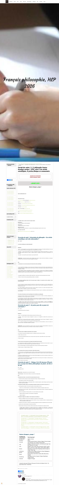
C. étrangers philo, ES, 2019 (10, 241)
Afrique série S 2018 (27, 208)
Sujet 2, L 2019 (9, 270)
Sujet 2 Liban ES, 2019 (10, 255)
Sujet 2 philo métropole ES (10, 192)
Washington (34, 1)
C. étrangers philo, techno (10, 244)
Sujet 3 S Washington (10, 277)
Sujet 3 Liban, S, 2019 (10, 252)
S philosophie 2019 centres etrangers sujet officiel (25, 231)
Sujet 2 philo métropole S (10, 198)
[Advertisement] (11, 172)
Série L (18, 1)
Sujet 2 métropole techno (10, 209)
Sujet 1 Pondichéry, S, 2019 (10, 222)
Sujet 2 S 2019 (9, 273)
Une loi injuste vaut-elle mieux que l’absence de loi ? (28, 205)
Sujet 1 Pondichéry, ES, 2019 (11, 226)
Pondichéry (40, 1)
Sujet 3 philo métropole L (10, 205)
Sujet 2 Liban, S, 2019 (10, 251)
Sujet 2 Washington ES (10, 266)
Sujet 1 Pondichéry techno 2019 (11, 230)
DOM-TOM (24, 1)
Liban (37, 1)
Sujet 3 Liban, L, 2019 (10, 260)
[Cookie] (2, 483)
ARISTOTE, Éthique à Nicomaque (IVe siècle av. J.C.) (26, 213)
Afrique (44, 1)
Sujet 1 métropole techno (10, 208)
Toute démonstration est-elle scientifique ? (27, 203)
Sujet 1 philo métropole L (10, 202)
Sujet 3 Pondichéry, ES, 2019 (11, 229)
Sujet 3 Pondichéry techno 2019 (11, 233)
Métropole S (10, 1)
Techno (21, 1)
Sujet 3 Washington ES (10, 274)
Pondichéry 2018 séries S (32, 200)
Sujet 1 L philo (9, 269)
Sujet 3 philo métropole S (10, 199)
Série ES (15, 1)
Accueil (19, 163)
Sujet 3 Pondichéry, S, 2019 (10, 225)
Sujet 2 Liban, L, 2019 (10, 259)
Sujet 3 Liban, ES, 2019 (10, 256)
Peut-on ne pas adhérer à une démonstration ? (26, 211)
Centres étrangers (29, 1)
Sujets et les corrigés (20, 200)
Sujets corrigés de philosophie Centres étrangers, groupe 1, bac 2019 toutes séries (31, 163)
